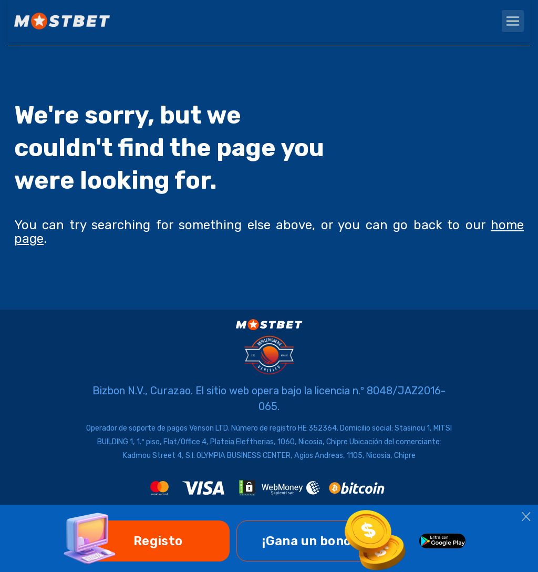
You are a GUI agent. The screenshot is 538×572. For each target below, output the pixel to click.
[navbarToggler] (513, 21)
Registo (158, 541)
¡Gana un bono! (308, 541)
